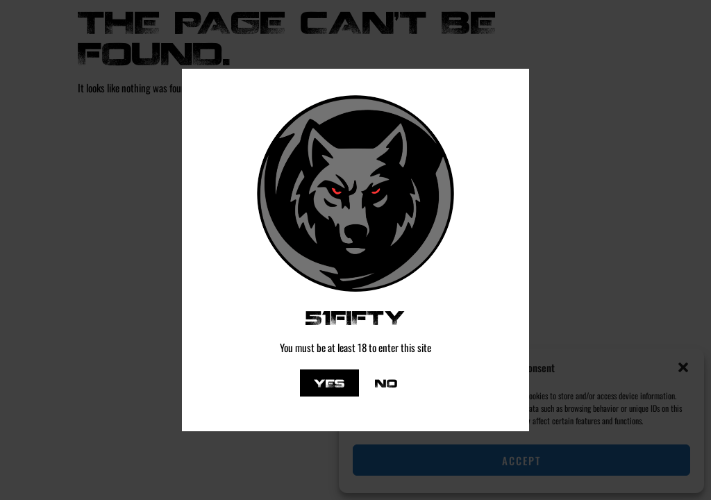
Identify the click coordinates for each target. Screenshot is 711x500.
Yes (329, 383)
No (386, 383)
